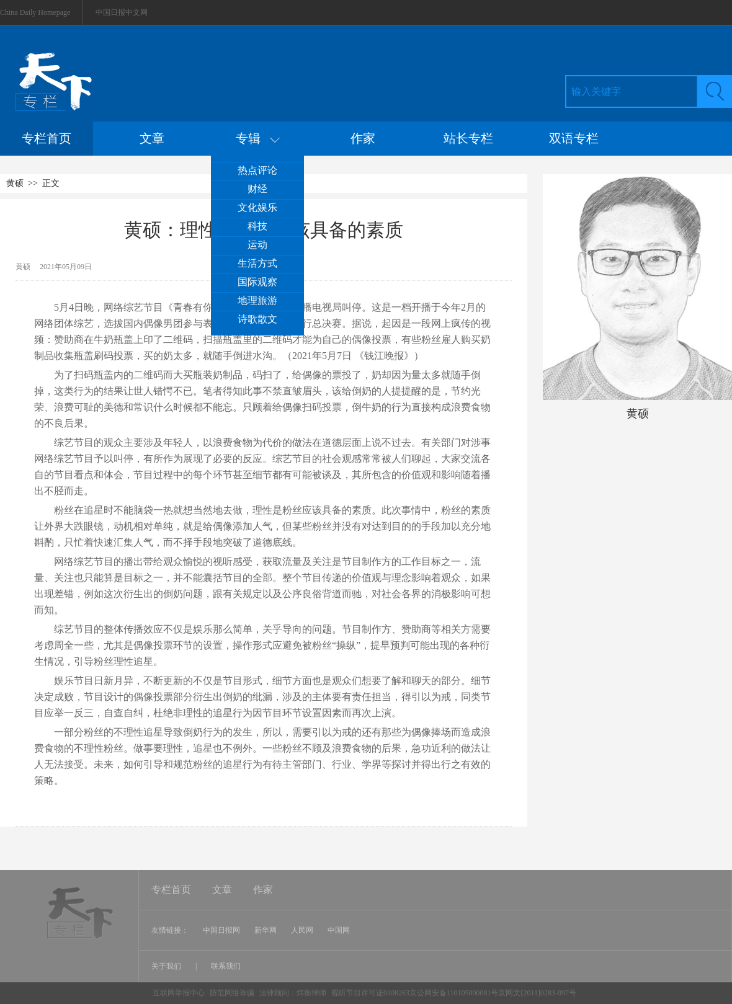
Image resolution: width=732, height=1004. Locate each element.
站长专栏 (468, 138)
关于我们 (167, 966)
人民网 (302, 930)
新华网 (265, 930)
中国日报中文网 (122, 12)
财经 (257, 189)
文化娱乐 (257, 207)
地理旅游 (257, 300)
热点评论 (257, 170)
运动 (257, 244)
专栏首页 (46, 138)
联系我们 (226, 966)
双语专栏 (574, 138)
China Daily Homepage (35, 12)
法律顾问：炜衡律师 (292, 992)
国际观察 (257, 282)
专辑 (258, 138)
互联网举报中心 (179, 992)
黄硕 (15, 183)
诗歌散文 (257, 319)
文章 (152, 138)
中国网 (339, 930)
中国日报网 (221, 930)
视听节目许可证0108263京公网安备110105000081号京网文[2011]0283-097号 (453, 992)
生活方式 (257, 263)
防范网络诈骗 (233, 992)
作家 (362, 138)
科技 (257, 226)
